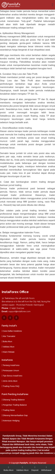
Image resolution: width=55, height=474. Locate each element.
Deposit (34, 468)
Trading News (9, 410)
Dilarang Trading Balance (14, 400)
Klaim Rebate (9, 352)
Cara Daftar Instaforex (12, 331)
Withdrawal (46, 468)
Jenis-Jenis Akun (10, 381)
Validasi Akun (8, 347)
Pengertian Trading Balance (15, 405)
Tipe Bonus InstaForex (12, 376)
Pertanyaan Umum (11, 370)
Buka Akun (7, 341)
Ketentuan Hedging (11, 421)
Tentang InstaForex (11, 365)
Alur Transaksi (9, 336)
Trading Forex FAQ (11, 386)
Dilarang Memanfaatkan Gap (15, 415)
